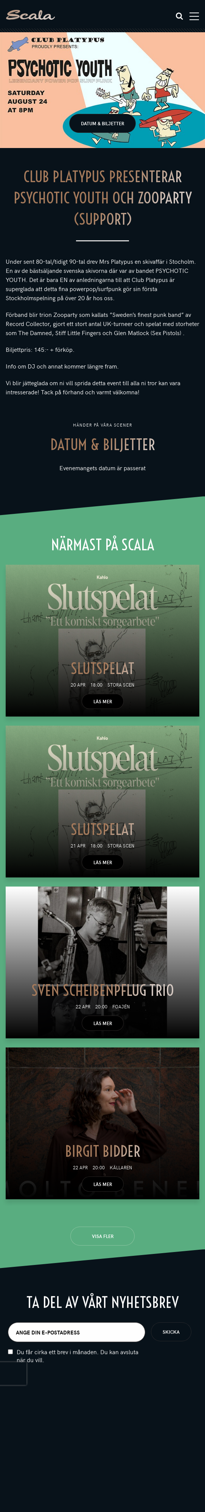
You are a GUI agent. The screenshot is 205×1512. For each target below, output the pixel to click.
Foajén (121, 1006)
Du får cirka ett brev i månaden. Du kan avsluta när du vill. (77, 1360)
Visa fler (102, 1236)
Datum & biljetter (102, 123)
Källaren (121, 1167)
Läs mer (102, 701)
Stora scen (120, 685)
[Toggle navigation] (194, 16)
